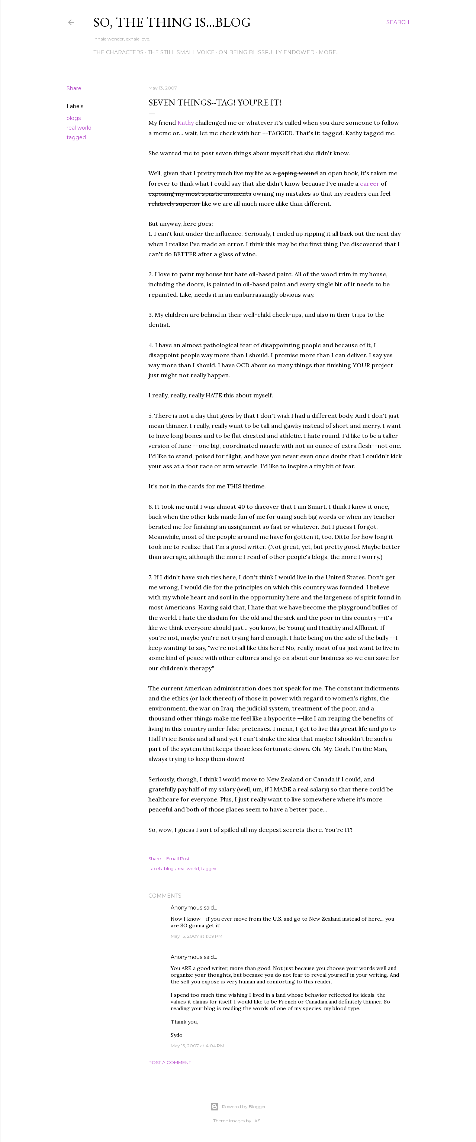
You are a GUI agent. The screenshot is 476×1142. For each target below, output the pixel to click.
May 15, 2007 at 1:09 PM (196, 936)
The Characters (118, 52)
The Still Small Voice (181, 52)
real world (79, 127)
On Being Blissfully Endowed (267, 52)
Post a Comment (169, 1062)
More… (329, 52)
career (370, 183)
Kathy (185, 122)
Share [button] (74, 88)
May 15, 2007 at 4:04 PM (197, 1045)
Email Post (178, 858)
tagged (76, 137)
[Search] (397, 22)
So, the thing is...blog (172, 22)
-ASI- (258, 1120)
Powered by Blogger (238, 1106)
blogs (74, 118)
